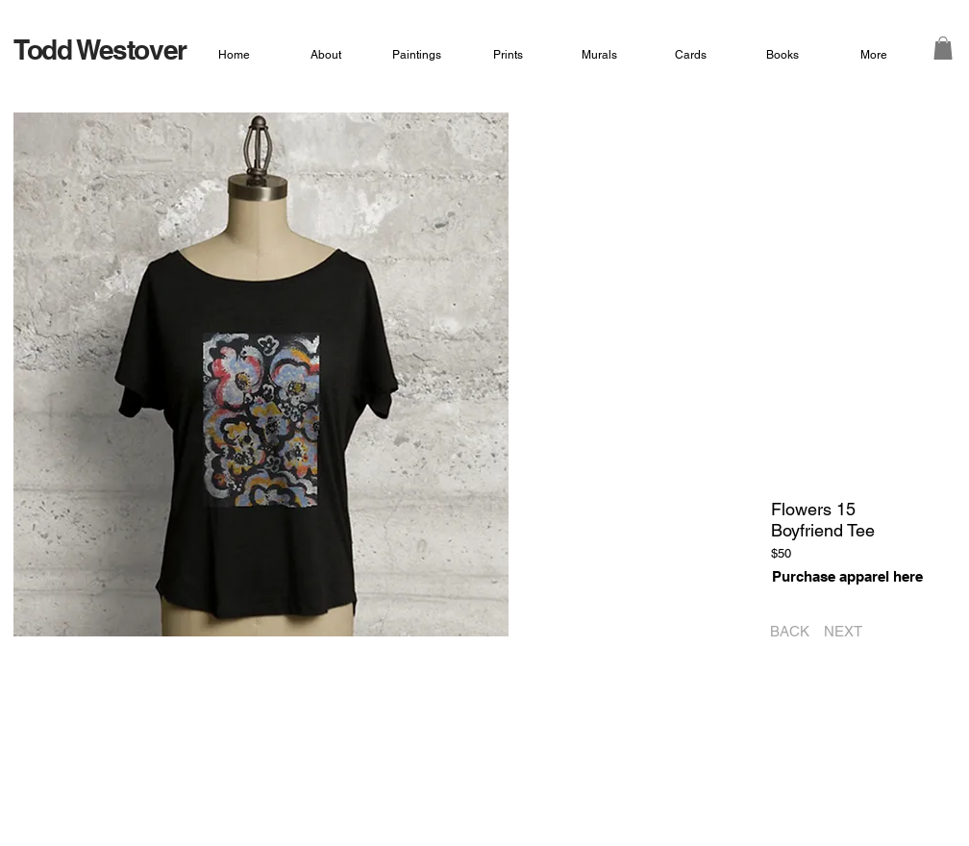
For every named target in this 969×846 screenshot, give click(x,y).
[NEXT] (849, 631)
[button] (943, 48)
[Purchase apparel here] (847, 576)
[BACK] (783, 631)
